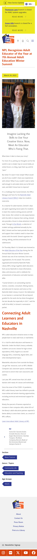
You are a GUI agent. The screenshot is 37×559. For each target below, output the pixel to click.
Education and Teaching (14, 473)
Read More (18, 17)
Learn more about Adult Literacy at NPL (15, 421)
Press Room (18, 522)
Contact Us (18, 518)
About (18, 514)
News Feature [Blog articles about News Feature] (10, 457)
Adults (7, 484)
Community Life (11, 468)
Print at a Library (18, 530)
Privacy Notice (18, 526)
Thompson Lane (11, 10)
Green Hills (9, 23)
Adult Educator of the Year (14, 250)
